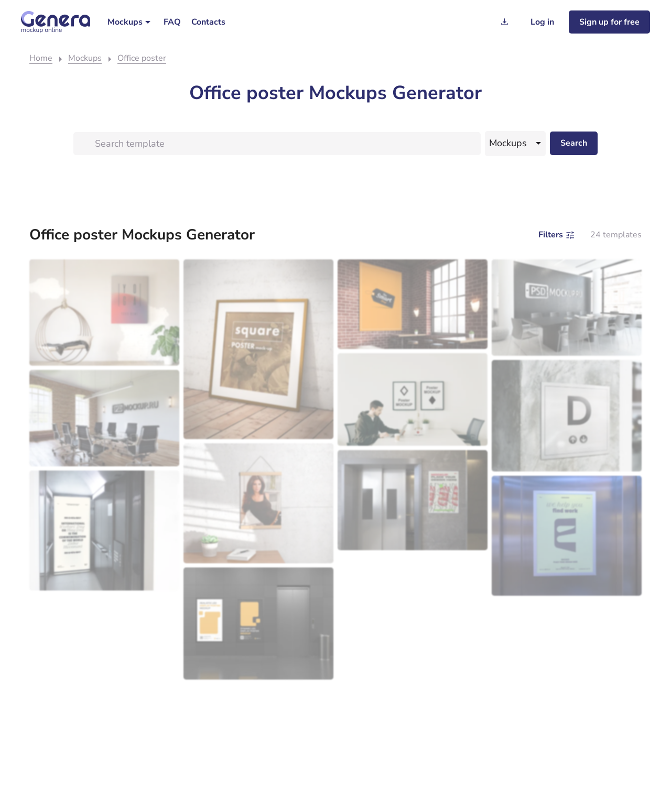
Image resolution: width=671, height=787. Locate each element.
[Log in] (542, 22)
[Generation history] (504, 22)
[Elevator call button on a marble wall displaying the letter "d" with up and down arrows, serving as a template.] (567, 416)
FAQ (172, 22)
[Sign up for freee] (609, 22)
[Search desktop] (574, 143)
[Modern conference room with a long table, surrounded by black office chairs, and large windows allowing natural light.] (104, 418)
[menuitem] (130, 22)
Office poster (141, 58)
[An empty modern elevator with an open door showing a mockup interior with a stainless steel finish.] (104, 531)
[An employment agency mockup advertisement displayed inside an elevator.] (567, 536)
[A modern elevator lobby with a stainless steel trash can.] (258, 623)
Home (40, 58)
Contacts (208, 22)
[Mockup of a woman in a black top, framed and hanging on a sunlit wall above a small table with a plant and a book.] (258, 503)
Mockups (125, 22)
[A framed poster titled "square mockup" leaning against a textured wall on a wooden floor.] (258, 349)
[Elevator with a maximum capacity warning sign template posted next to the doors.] (413, 500)
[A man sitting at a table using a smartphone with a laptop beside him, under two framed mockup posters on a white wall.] (413, 399)
